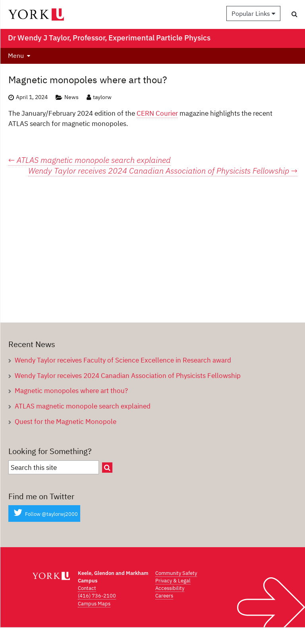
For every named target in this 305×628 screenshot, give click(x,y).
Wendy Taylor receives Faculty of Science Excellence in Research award (123, 360)
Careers (164, 595)
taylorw (102, 97)
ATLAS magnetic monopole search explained (89, 160)
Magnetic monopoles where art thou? (71, 390)
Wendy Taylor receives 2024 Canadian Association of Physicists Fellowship (162, 171)
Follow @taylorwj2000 (44, 513)
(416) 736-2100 (97, 595)
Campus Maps (94, 603)
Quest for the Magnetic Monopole (65, 421)
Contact (87, 588)
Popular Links (253, 13)
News (71, 97)
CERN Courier (157, 113)
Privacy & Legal (173, 580)
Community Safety (176, 573)
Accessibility (169, 588)
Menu (16, 55)
